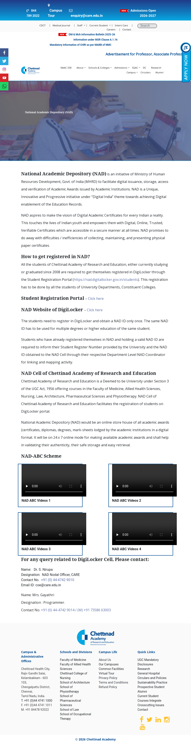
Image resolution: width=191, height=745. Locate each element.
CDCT (42, 25)
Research (156, 67)
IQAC (135, 67)
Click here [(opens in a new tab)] (95, 310)
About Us (105, 660)
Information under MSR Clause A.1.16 (95, 39)
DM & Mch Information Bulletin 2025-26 (92, 34)
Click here (96, 298)
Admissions (120, 67)
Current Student (98, 25)
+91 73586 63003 (97, 610)
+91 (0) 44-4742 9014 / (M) (62, 610)
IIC (144, 67)
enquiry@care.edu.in (87, 16)
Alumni (159, 72)
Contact (126, 29)
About (80, 67)
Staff (79, 25)
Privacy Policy (108, 678)
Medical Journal (61, 25)
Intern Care (121, 25)
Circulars (145, 72)
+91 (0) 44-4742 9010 (57, 580)
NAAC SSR (66, 67)
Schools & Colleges (99, 67)
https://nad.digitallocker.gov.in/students (106, 279)
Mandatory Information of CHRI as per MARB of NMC (80, 44)
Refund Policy (108, 687)
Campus (131, 72)
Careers (111, 29)
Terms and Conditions (113, 682)
